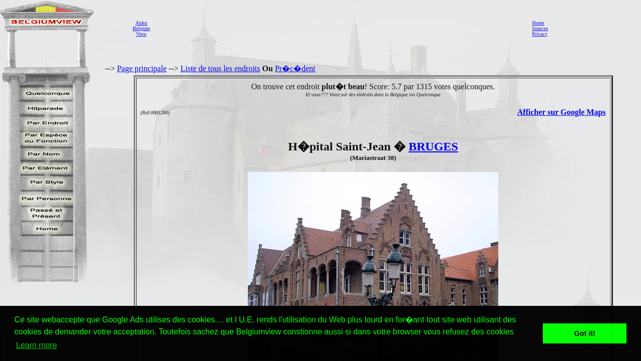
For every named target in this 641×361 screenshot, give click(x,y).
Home (538, 23)
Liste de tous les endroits (220, 68)
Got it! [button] (584, 333)
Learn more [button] (36, 345)
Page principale (142, 68)
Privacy (539, 34)
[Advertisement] (338, 28)
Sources (540, 28)
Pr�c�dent (295, 68)
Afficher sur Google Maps (561, 112)
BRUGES (433, 146)
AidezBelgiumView (141, 28)
